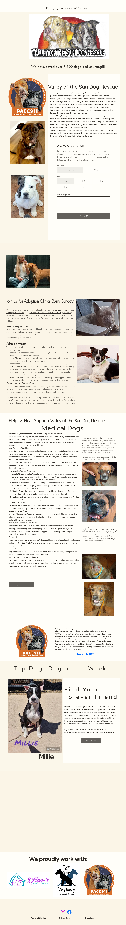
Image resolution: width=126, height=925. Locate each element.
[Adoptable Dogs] (91, 740)
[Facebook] (69, 912)
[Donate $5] (83, 216)
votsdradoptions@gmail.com (67, 540)
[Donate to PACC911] (85, 654)
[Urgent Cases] (21, 584)
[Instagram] (63, 912)
